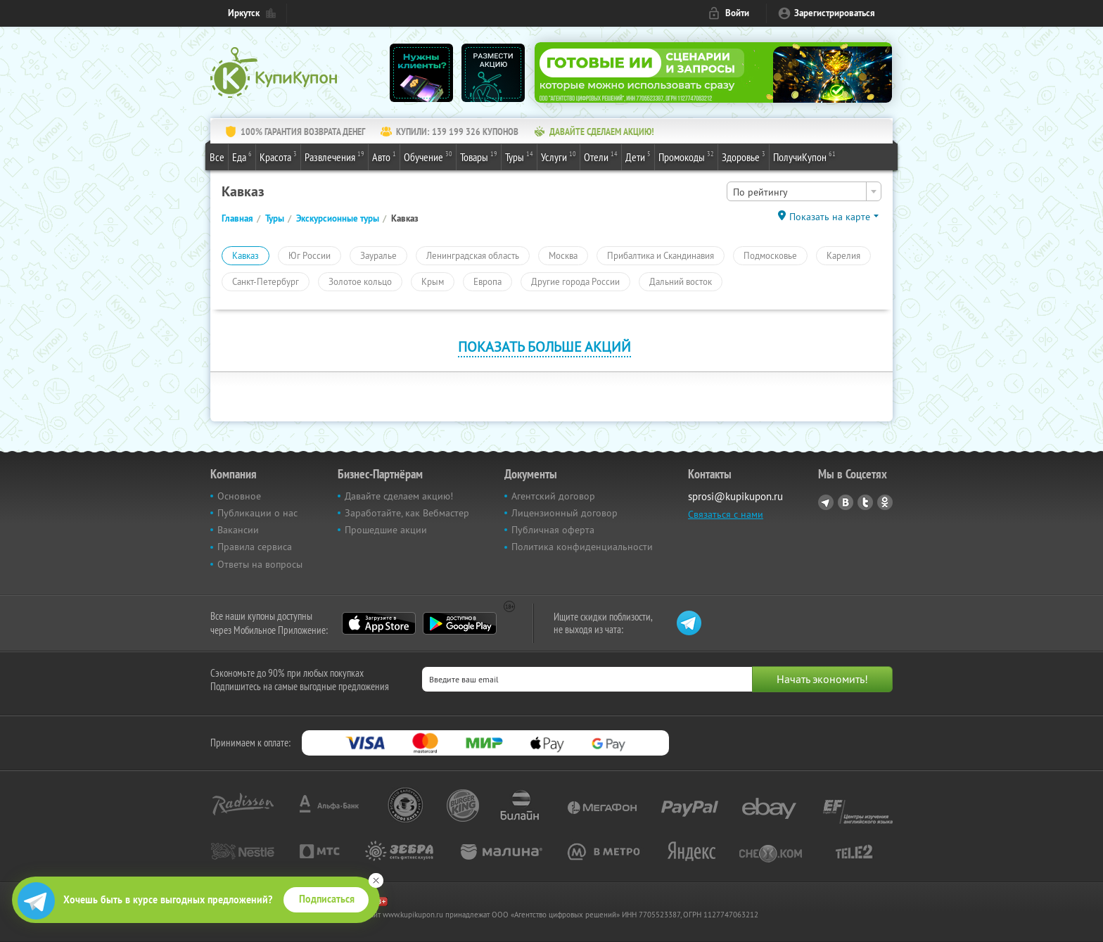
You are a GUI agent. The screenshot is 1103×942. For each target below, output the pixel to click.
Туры (519, 156)
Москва (563, 255)
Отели (601, 156)
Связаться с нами (725, 514)
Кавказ (245, 255)
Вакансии (238, 529)
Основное (239, 496)
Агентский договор (553, 496)
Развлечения (334, 156)
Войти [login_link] (737, 13)
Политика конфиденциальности (582, 546)
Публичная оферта (552, 529)
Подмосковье (770, 255)
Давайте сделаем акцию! (399, 496)
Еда (242, 156)
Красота (278, 156)
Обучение (428, 156)
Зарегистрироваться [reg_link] (834, 13)
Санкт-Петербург (265, 281)
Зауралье (378, 255)
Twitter (865, 502)
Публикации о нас (257, 513)
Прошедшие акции (386, 529)
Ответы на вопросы (259, 564)
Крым (432, 281)
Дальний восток (680, 281)
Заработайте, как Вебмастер (407, 513)
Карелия (843, 255)
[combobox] (804, 191)
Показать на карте (829, 216)
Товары (478, 156)
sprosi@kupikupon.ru (735, 496)
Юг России (309, 255)
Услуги (558, 156)
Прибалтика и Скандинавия (660, 255)
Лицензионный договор (564, 513)
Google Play (460, 623)
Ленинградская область (472, 255)
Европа (487, 281)
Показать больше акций (544, 346)
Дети (638, 156)
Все (217, 157)
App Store (379, 623)
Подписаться (327, 899)
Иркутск (244, 13)
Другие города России (575, 281)
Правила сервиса (254, 546)
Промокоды (686, 156)
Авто (384, 156)
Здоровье (743, 156)
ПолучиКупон (804, 156)
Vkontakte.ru (845, 502)
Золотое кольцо (360, 281)
